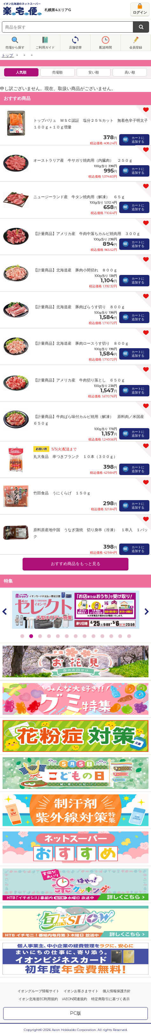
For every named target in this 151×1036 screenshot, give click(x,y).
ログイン (140, 12)
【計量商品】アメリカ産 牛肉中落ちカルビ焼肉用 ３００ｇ (86, 233)
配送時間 (105, 47)
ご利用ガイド (45, 47)
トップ (7, 55)
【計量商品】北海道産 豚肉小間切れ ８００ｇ (75, 270)
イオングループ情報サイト (38, 991)
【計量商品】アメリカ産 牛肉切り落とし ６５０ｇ (79, 380)
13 (129, 636)
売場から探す (14, 47)
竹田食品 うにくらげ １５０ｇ (62, 493)
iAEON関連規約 (74, 999)
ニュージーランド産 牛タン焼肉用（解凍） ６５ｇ (79, 196)
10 (102, 636)
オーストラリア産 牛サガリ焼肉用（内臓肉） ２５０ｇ (83, 160)
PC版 (75, 1013)
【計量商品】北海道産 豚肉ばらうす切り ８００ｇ (79, 306)
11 (111, 636)
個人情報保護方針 (117, 991)
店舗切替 (75, 47)
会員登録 (135, 47)
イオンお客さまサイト (81, 991)
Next (146, 611)
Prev (5, 611)
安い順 (93, 72)
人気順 (21, 72)
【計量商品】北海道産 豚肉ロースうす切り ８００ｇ (81, 343)
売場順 (57, 72)
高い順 (130, 72)
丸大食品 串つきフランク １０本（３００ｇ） (75, 456)
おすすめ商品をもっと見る (75, 563)
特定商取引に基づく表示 (110, 999)
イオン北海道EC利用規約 (38, 999)
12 (120, 636)
